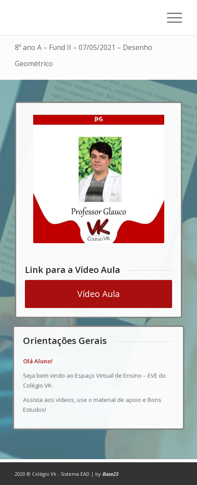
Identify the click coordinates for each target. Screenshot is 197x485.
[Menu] (170, 17)
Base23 (110, 474)
